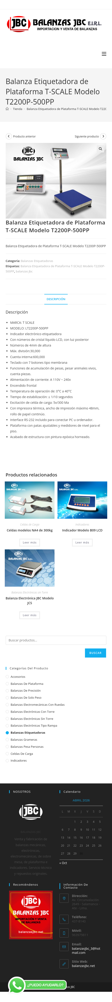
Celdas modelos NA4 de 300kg (30, 530)
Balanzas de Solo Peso (26, 697)
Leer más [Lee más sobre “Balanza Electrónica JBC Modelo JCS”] (30, 615)
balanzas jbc (24, 271)
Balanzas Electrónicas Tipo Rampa (34, 725)
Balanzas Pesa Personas (27, 747)
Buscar (96, 653)
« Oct (63, 863)
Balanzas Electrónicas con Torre (33, 712)
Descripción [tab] (56, 299)
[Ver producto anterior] (9, 136)
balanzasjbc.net (83, 966)
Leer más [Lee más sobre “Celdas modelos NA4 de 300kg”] (30, 542)
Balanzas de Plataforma (27, 684)
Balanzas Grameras (24, 740)
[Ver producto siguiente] (103, 136)
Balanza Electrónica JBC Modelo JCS (30, 600)
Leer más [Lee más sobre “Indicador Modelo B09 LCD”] (82, 542)
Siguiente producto (87, 136)
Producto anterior (24, 136)
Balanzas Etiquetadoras (37, 261)
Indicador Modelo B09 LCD (82, 530)
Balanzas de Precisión (26, 690)
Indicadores (82, 524)
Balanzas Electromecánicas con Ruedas (38, 705)
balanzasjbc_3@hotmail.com (86, 950)
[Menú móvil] (104, 53)
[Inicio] (7, 109)
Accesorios (18, 677)
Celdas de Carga (29, 524)
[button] (100, 148)
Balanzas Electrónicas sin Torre (29, 592)
